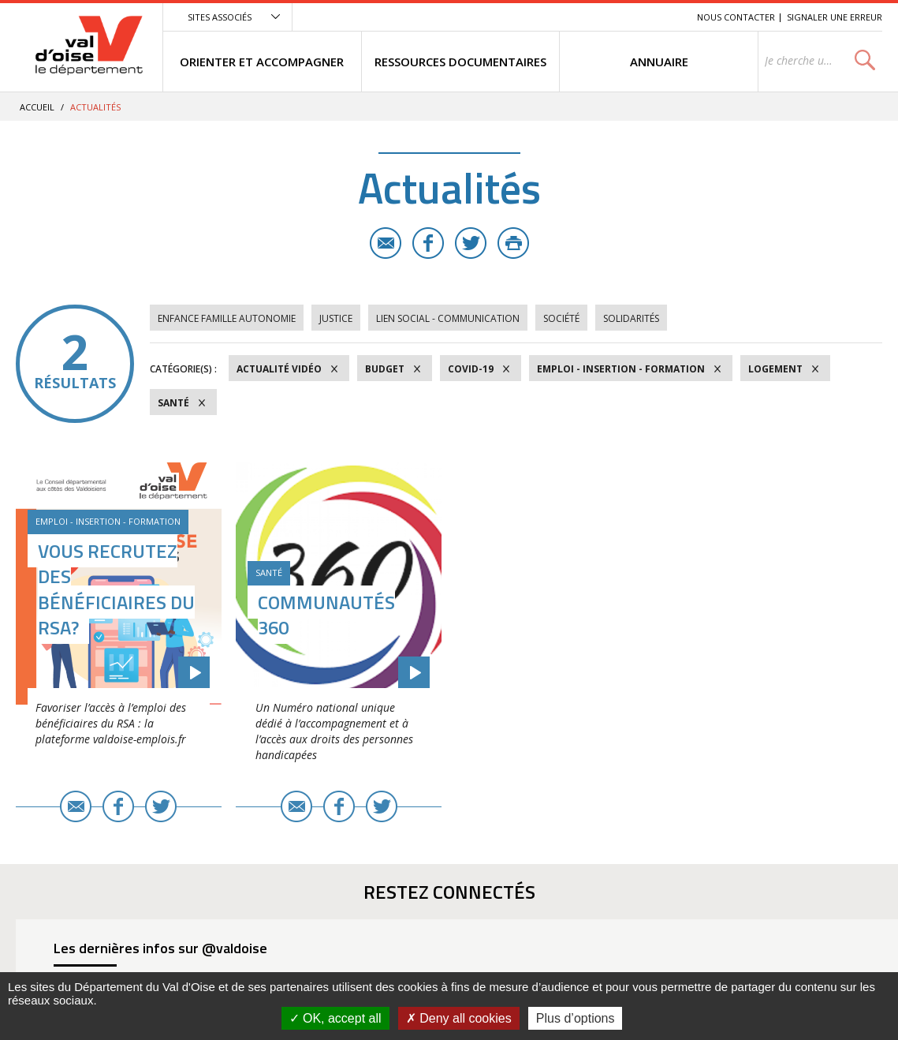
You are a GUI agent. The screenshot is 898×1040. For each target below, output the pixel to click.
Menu (570, 17)
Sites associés (220, 17)
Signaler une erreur (834, 17)
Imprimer (513, 243)
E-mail (385, 243)
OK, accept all (335, 1018)
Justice (335, 318)
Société (561, 318)
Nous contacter (736, 17)
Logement (775, 369)
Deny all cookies (459, 1018)
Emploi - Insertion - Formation (621, 369)
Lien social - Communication (448, 318)
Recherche (663, 17)
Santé (173, 403)
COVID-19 (471, 369)
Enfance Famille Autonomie (227, 318)
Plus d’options (575, 1018)
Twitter (470, 243)
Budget (384, 369)
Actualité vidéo (279, 369)
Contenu (611, 17)
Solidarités (631, 318)
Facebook (428, 243)
